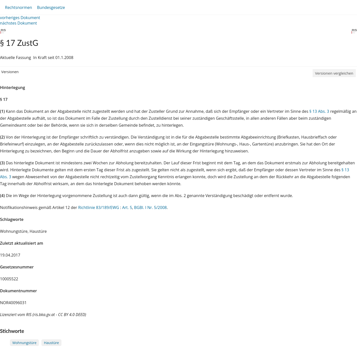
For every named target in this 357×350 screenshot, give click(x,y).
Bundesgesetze (51, 7)
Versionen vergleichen (334, 73)
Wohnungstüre (24, 342)
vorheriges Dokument (20, 17)
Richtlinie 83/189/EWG (99, 207)
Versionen (10, 71)
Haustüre (51, 342)
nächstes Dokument (18, 23)
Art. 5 (127, 207)
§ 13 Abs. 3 (319, 111)
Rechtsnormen (18, 7)
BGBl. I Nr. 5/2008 (150, 207)
